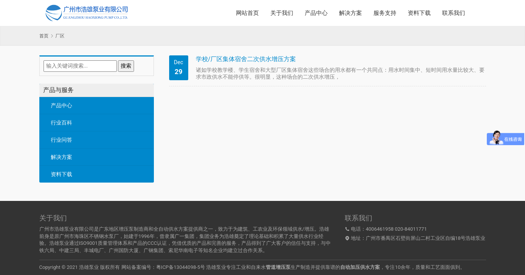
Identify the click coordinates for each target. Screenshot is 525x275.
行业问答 (61, 140)
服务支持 (384, 13)
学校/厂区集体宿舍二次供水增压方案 (246, 59)
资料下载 (419, 13)
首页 (43, 36)
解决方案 (350, 13)
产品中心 (316, 13)
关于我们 (281, 13)
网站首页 (247, 13)
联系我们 (453, 13)
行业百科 (61, 123)
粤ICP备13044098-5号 (180, 267)
